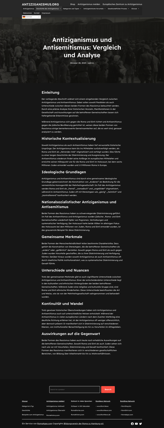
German (27, 17)
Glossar (135, 8)
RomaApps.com (44, 423)
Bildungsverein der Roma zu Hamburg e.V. (84, 423)
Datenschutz (27, 13)
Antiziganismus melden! (55, 401)
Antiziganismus (28, 9)
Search (108, 389)
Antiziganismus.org (40, 4)
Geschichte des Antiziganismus (48, 8)
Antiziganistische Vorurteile (94, 8)
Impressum (46, 13)
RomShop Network (127, 401)
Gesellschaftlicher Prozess (118, 8)
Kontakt (37, 13)
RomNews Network (103, 401)
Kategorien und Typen (72, 8)
